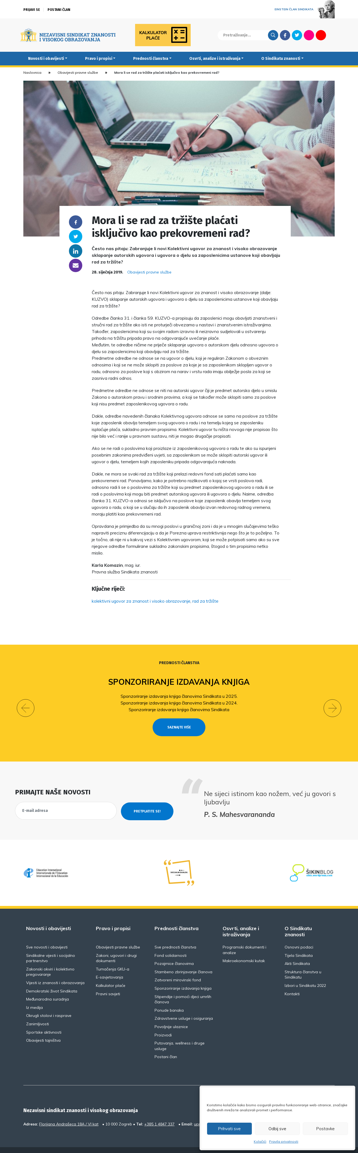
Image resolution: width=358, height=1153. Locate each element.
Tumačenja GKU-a (112, 958)
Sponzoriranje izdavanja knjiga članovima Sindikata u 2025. (179, 696)
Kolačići (260, 1141)
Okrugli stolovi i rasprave (48, 1005)
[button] (25, 703)
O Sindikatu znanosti (280, 58)
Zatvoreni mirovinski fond (178, 969)
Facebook (285, 35)
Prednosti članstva (150, 58)
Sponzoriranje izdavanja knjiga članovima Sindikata (179, 709)
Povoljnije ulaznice (171, 1016)
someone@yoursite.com (75, 265)
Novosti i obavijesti (46, 58)
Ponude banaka (169, 999)
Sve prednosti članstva (175, 937)
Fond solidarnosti (171, 945)
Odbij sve (277, 1128)
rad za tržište (205, 601)
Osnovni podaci (299, 937)
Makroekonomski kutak (244, 950)
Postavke (325, 1128)
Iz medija (34, 997)
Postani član (59, 10)
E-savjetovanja (109, 967)
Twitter (297, 35)
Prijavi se (31, 10)
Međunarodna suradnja (47, 989)
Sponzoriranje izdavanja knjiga (179, 682)
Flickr (309, 35)
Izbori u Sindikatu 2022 (305, 975)
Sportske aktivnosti (43, 1021)
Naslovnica (32, 72)
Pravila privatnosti (283, 1141)
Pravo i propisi (98, 58)
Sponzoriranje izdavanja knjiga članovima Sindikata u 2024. (179, 703)
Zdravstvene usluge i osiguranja (184, 1008)
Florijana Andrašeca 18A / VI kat (68, 1113)
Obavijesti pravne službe (78, 72)
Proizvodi (163, 1024)
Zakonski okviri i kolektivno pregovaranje (50, 961)
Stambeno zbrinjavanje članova (183, 961)
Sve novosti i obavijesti (47, 937)
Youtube (321, 35)
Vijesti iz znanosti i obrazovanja (55, 972)
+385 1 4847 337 (159, 1113)
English (333, 35)
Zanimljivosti (37, 1013)
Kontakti (292, 983)
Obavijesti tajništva (43, 1030)
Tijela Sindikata (299, 945)
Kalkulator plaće (110, 975)
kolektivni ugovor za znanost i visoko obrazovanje (141, 601)
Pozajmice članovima (174, 953)
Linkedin (75, 251)
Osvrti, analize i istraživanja (214, 58)
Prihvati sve (229, 1128)
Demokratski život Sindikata (51, 980)
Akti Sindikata (297, 953)
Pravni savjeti (108, 983)
